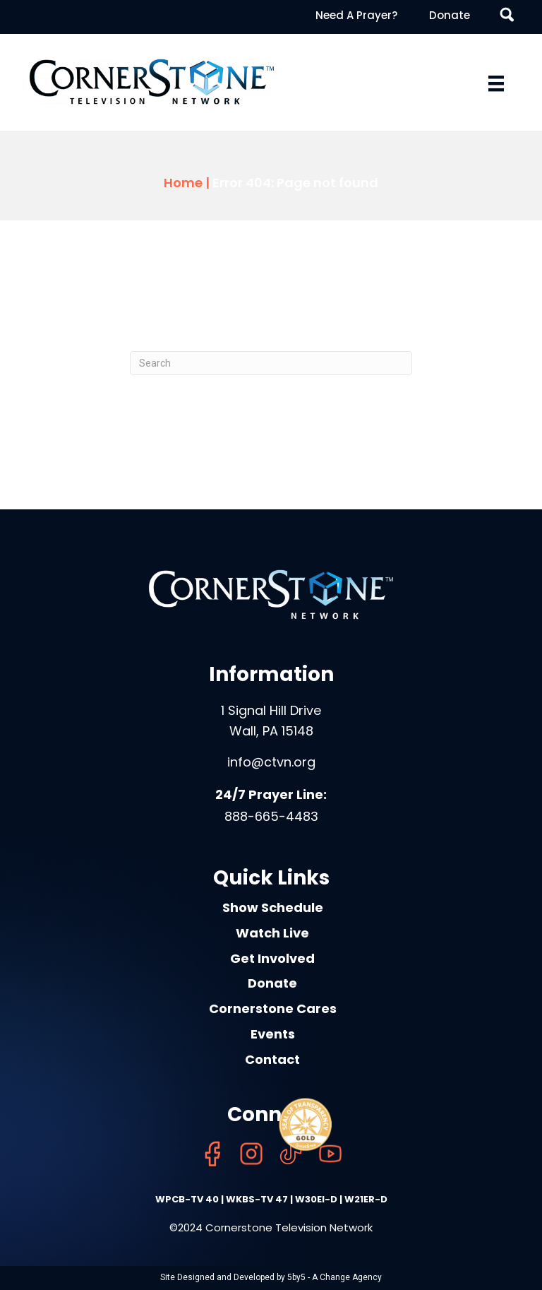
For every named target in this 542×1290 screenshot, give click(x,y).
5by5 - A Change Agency (334, 1277)
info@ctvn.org (271, 762)
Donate (449, 15)
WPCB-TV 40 (187, 1199)
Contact (272, 1059)
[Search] (271, 363)
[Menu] (496, 83)
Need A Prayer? (356, 15)
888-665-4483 (271, 816)
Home (183, 182)
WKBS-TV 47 (257, 1199)
